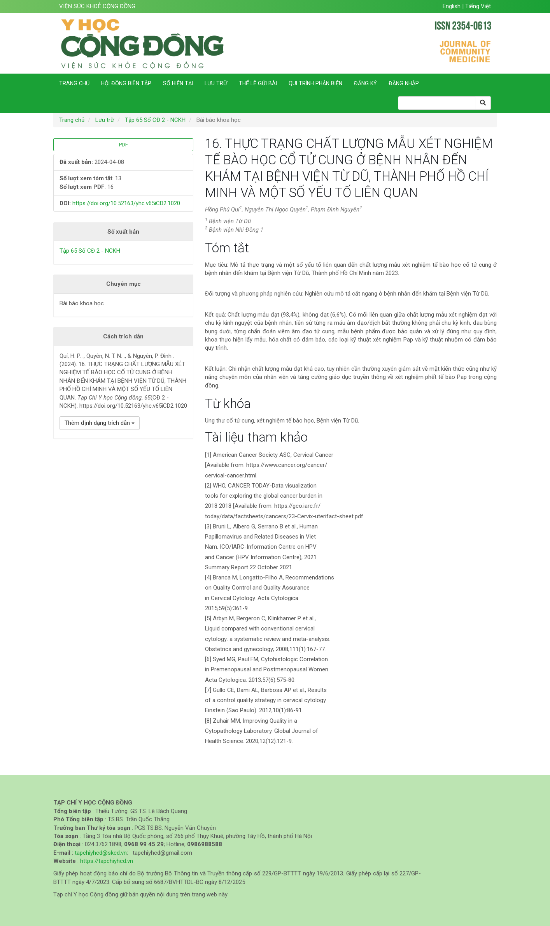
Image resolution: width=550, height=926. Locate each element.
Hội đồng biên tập (126, 83)
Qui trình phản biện (315, 83)
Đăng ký (365, 83)
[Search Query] (436, 103)
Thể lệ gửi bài (258, 83)
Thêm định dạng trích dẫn (100, 422)
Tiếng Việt (478, 6)
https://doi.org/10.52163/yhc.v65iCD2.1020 (126, 203)
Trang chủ (74, 83)
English (452, 6)
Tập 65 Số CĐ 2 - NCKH (155, 119)
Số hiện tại (178, 83)
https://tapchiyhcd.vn (106, 860)
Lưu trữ (216, 83)
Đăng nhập (404, 83)
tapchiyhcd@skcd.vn (101, 852)
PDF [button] (123, 145)
